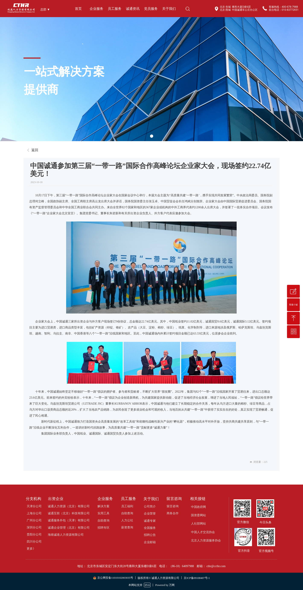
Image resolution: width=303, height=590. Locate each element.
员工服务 (114, 8)
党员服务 (151, 8)
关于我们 (169, 8)
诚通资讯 (133, 8)
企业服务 (96, 8)
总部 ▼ (45, 9)
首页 (78, 8)
